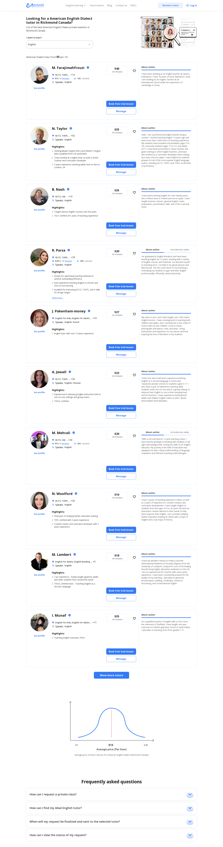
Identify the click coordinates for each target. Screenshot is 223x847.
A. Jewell (59, 372)
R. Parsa (59, 250)
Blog (109, 5)
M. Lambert (62, 554)
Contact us (121, 5)
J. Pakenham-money (69, 311)
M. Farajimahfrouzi (68, 67)
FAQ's (133, 5)
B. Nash (59, 189)
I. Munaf (59, 615)
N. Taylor (60, 128)
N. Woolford (62, 493)
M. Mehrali (61, 432)
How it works (97, 5)
